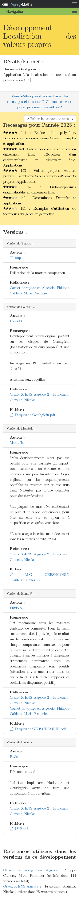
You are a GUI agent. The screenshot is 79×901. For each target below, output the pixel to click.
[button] (39, 243)
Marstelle (17, 442)
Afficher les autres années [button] (50, 118)
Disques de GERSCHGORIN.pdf (38, 728)
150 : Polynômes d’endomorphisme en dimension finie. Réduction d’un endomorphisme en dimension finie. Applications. (39, 157)
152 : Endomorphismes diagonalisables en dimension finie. (39, 190)
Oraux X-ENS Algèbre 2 (23, 886)
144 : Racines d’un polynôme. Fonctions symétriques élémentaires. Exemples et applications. (39, 138)
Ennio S (16, 608)
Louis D (16, 321)
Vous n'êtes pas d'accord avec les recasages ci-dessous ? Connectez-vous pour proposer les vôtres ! (39, 101)
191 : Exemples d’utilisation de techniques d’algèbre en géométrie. (39, 211)
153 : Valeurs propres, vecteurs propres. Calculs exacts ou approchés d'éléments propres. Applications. (39, 176)
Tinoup (15, 257)
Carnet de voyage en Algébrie (30, 870)
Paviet (14, 756)
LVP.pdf (19, 828)
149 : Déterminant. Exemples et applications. (39, 200)
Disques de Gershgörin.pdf (32, 414)
